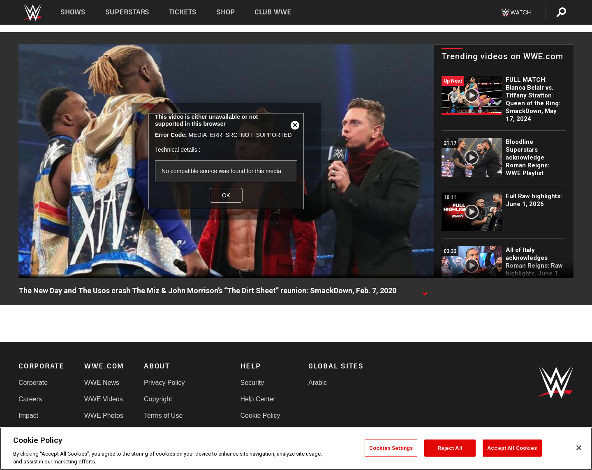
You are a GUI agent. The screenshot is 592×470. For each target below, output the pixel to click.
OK (226, 195)
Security (252, 382)
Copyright (158, 399)
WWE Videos (103, 399)
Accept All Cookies (512, 448)
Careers (30, 399)
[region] (296, 448)
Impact (28, 415)
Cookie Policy (260, 415)
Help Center (257, 399)
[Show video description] (425, 291)
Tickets (183, 12)
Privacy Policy (164, 382)
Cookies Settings (391, 448)
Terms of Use (163, 415)
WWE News (101, 382)
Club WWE (272, 12)
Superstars (127, 12)
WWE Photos (103, 415)
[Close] (579, 448)
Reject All (450, 448)
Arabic (317, 382)
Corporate (33, 382)
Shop (225, 12)
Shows (73, 12)
